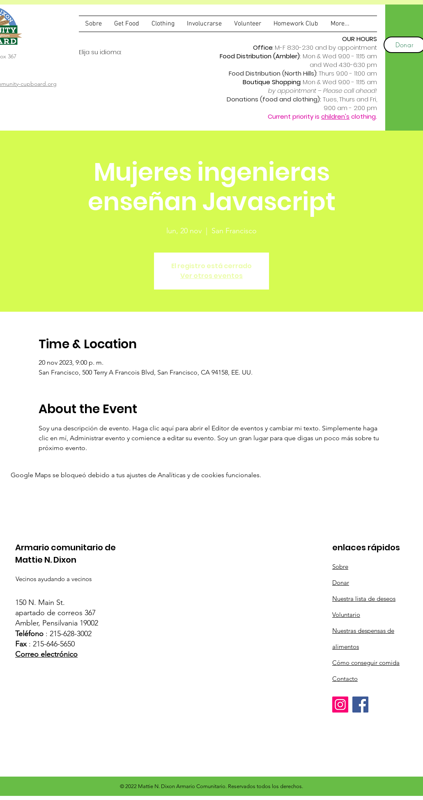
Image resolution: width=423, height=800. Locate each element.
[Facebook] (360, 705)
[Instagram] (340, 705)
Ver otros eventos (211, 275)
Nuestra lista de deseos (363, 598)
